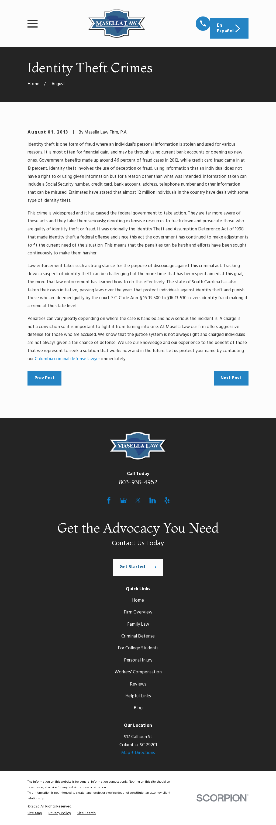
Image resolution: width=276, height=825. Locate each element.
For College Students (138, 648)
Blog (138, 708)
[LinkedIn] (152, 500)
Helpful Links (138, 696)
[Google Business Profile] (123, 500)
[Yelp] (167, 500)
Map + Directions (138, 752)
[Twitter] (138, 500)
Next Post (231, 378)
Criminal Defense (138, 636)
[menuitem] (34, 813)
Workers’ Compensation (138, 672)
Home (138, 600)
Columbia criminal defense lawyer (67, 359)
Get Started (138, 567)
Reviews (138, 684)
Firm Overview (138, 612)
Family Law (138, 624)
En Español (229, 28)
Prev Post (44, 378)
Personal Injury (138, 660)
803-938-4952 (138, 482)
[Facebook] (109, 500)
